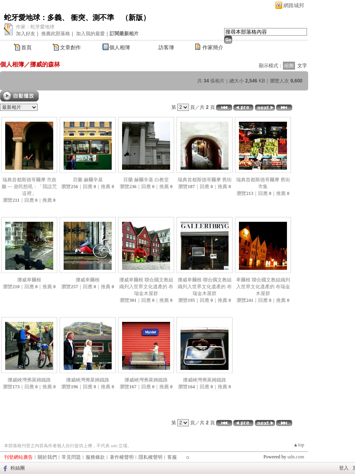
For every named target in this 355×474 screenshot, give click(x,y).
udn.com (295, 457)
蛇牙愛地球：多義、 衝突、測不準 (59, 18)
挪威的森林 (45, 64)
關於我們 (47, 457)
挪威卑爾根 (29, 280)
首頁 (26, 47)
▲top (298, 445)
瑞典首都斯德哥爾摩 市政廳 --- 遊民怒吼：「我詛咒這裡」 (29, 186)
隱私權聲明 (150, 457)
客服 (172, 457)
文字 (302, 65)
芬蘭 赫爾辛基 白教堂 (146, 180)
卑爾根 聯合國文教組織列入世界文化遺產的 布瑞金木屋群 (263, 286)
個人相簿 (119, 47)
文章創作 (70, 47)
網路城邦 (293, 5)
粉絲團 (17, 468)
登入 (344, 468)
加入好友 (25, 33)
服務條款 (95, 457)
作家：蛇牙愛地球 (35, 27)
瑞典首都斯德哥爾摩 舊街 (205, 180)
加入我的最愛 (90, 33)
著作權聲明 (122, 457)
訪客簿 (166, 47)
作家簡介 (213, 47)
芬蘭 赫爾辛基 (88, 180)
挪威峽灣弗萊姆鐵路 (29, 380)
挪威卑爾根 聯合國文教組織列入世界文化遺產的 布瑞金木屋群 (146, 286)
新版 (135, 18)
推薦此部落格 (55, 33)
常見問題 (71, 457)
